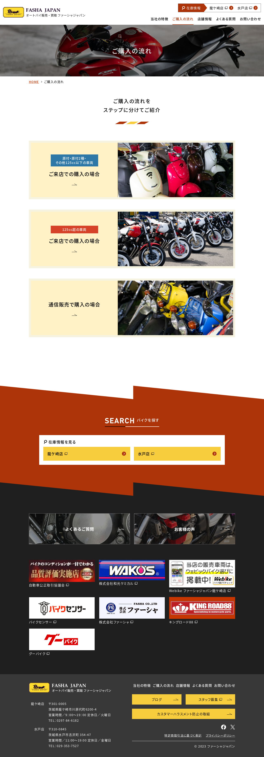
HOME (34, 81)
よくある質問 (226, 18)
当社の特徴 (159, 18)
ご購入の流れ (182, 18)
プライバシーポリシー (220, 735)
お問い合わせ (250, 18)
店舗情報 (205, 18)
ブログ (157, 699)
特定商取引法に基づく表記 (183, 735)
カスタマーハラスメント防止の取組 (183, 713)
